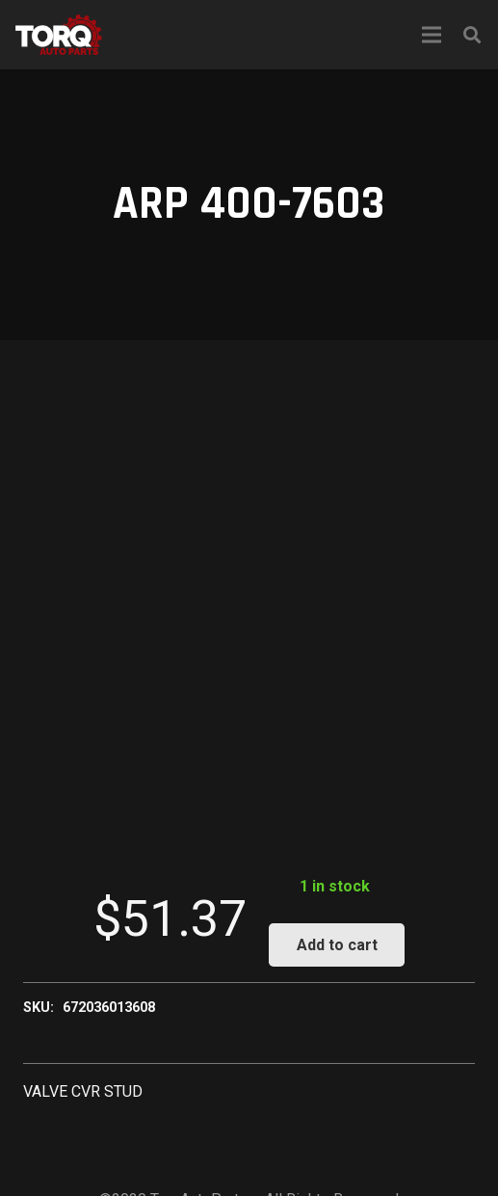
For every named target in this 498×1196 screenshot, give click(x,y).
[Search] (472, 34)
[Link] (58, 34)
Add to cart (337, 945)
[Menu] (431, 35)
